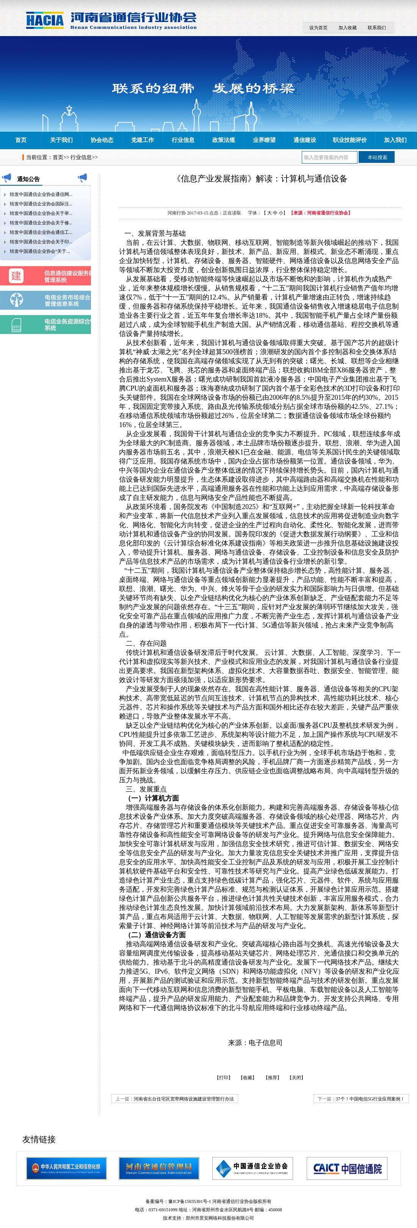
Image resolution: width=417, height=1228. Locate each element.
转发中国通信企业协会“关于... (40, 251)
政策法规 (223, 140)
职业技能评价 (350, 140)
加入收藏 (348, 27)
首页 (21, 140)
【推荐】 (272, 1077)
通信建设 (304, 140)
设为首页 (318, 27)
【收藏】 (247, 1077)
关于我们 (61, 140)
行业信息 (183, 140)
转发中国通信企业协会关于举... (41, 213)
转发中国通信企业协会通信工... (41, 232)
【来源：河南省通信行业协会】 (321, 213)
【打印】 (224, 1077)
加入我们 (395, 140)
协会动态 (102, 140)
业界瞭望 (264, 140)
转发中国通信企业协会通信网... (41, 194)
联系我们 (377, 27)
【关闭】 (296, 1077)
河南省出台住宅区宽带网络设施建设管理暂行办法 (184, 1099)
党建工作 (142, 140)
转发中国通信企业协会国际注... (41, 204)
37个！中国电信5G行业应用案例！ (370, 1099)
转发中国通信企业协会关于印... (41, 241)
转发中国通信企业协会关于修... (41, 222)
